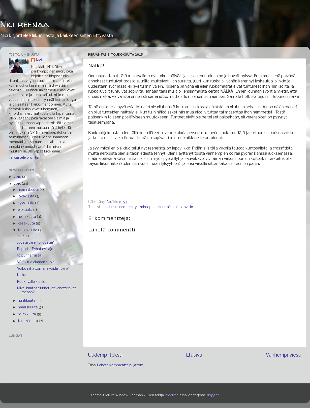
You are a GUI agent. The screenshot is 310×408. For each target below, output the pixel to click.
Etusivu (194, 355)
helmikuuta (27, 314)
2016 (18, 177)
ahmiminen (116, 207)
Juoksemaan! (28, 236)
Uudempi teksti (105, 355)
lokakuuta (26, 196)
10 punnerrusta (29, 256)
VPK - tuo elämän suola (36, 262)
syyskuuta (26, 203)
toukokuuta (28, 230)
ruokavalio (184, 207)
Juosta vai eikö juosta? (35, 243)
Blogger (212, 395)
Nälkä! (22, 275)
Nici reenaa (24, 24)
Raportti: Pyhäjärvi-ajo (35, 249)
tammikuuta (28, 321)
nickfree (172, 395)
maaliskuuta (28, 307)
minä (144, 207)
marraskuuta (28, 190)
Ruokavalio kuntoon (33, 282)
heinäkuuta (27, 217)
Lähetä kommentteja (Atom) (121, 365)
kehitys (132, 207)
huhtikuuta (27, 301)
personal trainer (162, 207)
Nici (39, 60)
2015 (18, 184)
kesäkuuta (27, 223)
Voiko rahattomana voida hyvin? (43, 269)
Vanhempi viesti (283, 355)
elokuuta (25, 210)
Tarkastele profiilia (24, 158)
